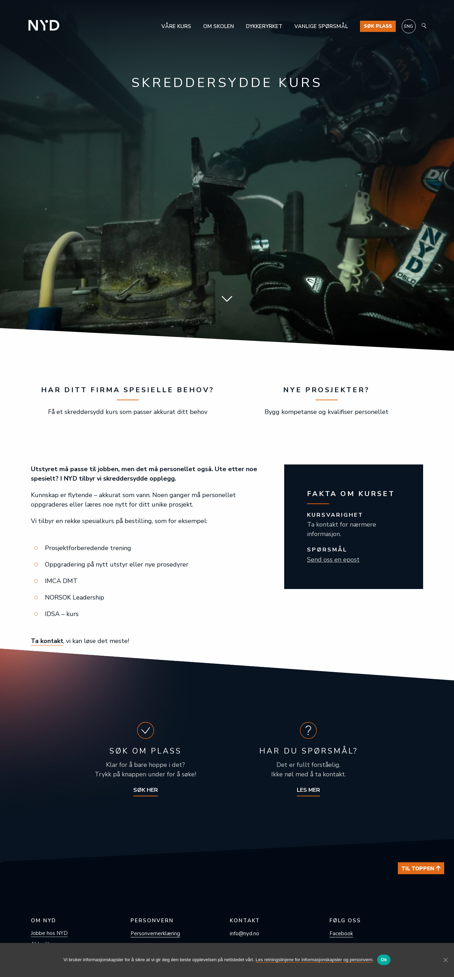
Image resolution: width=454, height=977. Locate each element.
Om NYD (43, 920)
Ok (384, 959)
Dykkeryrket (264, 26)
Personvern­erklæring (155, 933)
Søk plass (378, 26)
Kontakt (245, 920)
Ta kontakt (47, 641)
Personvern (152, 920)
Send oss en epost (333, 559)
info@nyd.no (244, 933)
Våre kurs (176, 26)
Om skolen (218, 26)
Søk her (145, 790)
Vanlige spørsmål (321, 26)
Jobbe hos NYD (49, 933)
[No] (445, 959)
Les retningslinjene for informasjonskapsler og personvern (313, 959)
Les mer (308, 790)
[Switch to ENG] (409, 26)
